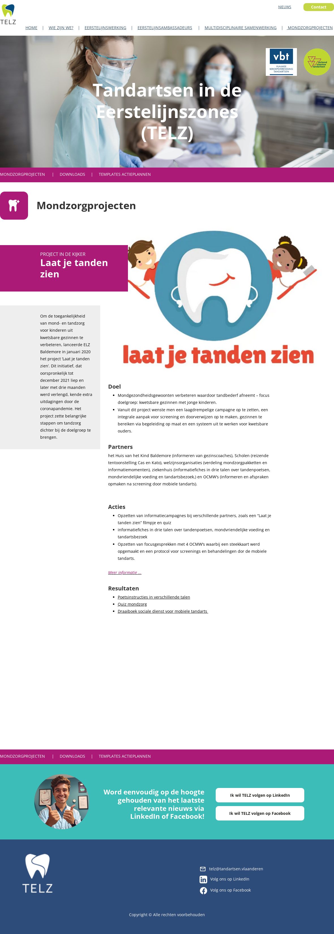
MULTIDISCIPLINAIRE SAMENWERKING (241, 27)
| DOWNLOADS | (75, 174)
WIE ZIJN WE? (61, 27)
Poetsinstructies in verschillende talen (154, 597)
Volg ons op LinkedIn (229, 879)
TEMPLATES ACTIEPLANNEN (125, 174)
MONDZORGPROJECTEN (310, 27)
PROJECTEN (34, 174)
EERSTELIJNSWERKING (105, 27)
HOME (31, 27)
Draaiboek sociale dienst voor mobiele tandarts (163, 611)
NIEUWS (284, 7)
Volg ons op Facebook (230, 890)
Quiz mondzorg (132, 604)
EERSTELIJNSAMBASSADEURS (165, 27)
